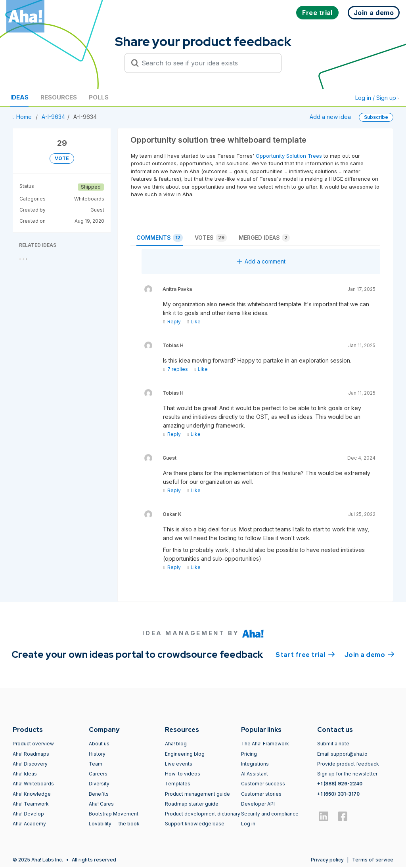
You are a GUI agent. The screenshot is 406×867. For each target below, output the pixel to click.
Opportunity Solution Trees (289, 156)
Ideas (19, 97)
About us (99, 744)
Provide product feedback (348, 764)
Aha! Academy (29, 824)
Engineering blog (185, 754)
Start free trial (305, 654)
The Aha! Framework (265, 744)
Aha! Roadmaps (31, 754)
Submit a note (333, 744)
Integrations (255, 764)
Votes (211, 238)
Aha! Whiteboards (33, 784)
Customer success (263, 784)
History (97, 754)
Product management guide (197, 794)
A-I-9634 (53, 116)
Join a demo (370, 654)
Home (23, 116)
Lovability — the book (114, 824)
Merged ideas (264, 238)
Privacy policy (327, 860)
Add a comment (261, 261)
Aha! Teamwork (31, 804)
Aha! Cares (101, 804)
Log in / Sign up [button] (377, 97)
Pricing (249, 754)
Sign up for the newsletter (347, 774)
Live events (178, 764)
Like (193, 322)
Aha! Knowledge (32, 794)
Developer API (258, 804)
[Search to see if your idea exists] (206, 63)
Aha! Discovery (30, 764)
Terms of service (372, 860)
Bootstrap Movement (113, 814)
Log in (248, 824)
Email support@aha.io (342, 754)
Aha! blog (176, 744)
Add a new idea (330, 116)
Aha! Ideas (25, 774)
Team (95, 764)
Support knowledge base (194, 824)
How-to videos (182, 774)
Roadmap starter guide (191, 804)
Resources (58, 97)
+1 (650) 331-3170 (338, 794)
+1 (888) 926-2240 (339, 784)
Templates (177, 784)
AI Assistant (254, 774)
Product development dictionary (202, 814)
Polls (99, 97)
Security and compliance (270, 814)
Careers (98, 774)
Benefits (99, 794)
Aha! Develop (28, 814)
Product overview (33, 744)
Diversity (99, 784)
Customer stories (261, 794)
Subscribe (376, 117)
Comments (159, 238)
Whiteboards (89, 199)
